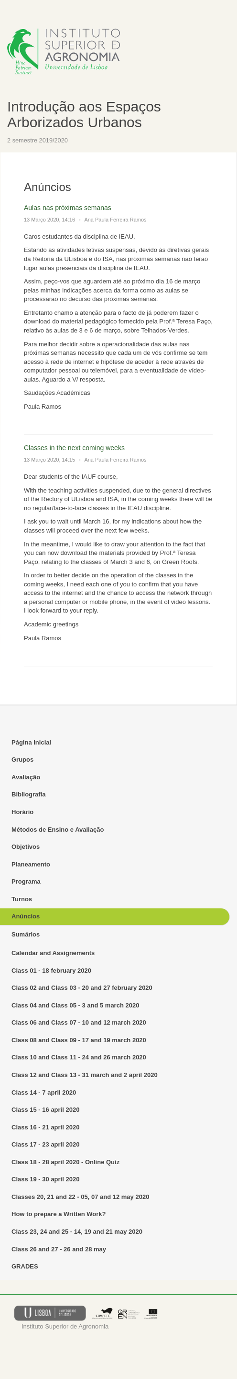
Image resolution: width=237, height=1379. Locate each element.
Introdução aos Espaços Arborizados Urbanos (84, 114)
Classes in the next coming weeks (74, 448)
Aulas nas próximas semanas (67, 207)
